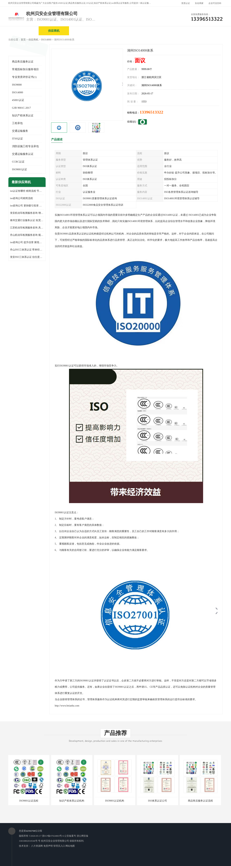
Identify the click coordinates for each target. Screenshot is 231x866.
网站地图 (70, 846)
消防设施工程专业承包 (25, 146)
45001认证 (18, 100)
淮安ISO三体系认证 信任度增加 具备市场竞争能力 (27, 257)
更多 (41, 182)
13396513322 (151, 112)
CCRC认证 (18, 161)
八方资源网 (37, 846)
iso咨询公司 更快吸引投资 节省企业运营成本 (27, 205)
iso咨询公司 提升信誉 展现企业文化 (27, 242)
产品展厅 (145, 30)
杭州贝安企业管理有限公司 (55, 841)
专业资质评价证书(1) (24, 77)
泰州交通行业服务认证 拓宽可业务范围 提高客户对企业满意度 (27, 220)
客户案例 (206, 30)
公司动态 (175, 30)
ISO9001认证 (19, 169)
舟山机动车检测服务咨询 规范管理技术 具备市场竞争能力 (27, 235)
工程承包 (17, 123)
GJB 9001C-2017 (21, 107)
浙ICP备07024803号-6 (53, 835)
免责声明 (48, 846)
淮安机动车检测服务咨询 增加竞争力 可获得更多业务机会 (27, 213)
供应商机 (54, 30)
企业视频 (84, 30)
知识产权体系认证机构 (71, 800)
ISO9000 (17, 84)
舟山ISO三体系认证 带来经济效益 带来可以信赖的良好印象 (27, 249)
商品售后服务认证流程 (200, 800)
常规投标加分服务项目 (25, 69)
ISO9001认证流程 (28, 800)
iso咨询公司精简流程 (21, 198)
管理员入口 (59, 846)
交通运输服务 (20, 130)
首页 (23, 39)
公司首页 (23, 30)
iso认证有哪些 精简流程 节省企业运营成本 (27, 191)
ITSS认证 (17, 138)
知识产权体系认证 (22, 115)
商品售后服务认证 (22, 61)
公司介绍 (114, 30)
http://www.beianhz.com (67, 705)
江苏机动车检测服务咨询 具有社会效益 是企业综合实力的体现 (27, 227)
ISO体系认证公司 (157, 800)
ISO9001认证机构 (114, 800)
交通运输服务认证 (22, 154)
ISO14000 (46, 39)
